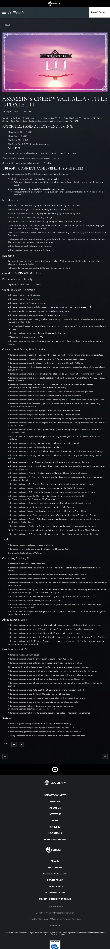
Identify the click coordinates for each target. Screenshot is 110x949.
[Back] (6, 25)
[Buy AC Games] (99, 12)
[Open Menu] (4, 12)
